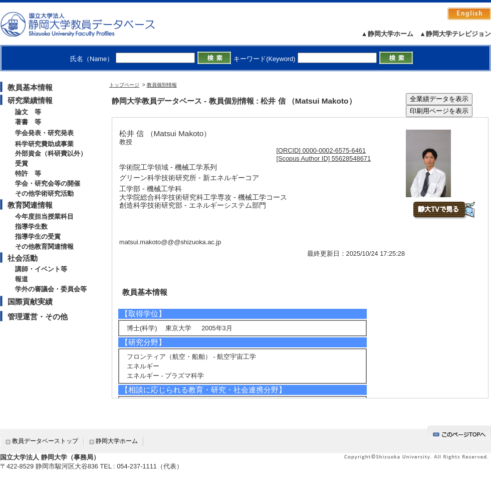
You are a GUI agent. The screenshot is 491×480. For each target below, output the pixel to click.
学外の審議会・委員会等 (51, 289)
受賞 (21, 163)
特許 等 (28, 173)
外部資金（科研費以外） (51, 153)
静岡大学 (88, 24)
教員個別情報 (162, 85)
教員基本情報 (30, 87)
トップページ (124, 85)
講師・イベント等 (41, 269)
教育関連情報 (30, 205)
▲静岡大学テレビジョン (455, 34)
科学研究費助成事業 (44, 144)
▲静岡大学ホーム (387, 34)
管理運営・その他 (38, 316)
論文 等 (28, 112)
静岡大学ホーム (117, 440)
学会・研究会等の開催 (47, 183)
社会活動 (23, 258)
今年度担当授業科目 (44, 216)
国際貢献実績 (30, 301)
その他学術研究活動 (44, 193)
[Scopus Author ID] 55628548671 (324, 158)
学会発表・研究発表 (44, 133)
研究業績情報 (30, 100)
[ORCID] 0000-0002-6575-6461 (321, 150)
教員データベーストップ (45, 440)
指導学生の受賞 (38, 236)
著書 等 (28, 122)
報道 (21, 279)
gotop (459, 432)
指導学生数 (31, 226)
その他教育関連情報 (44, 246)
